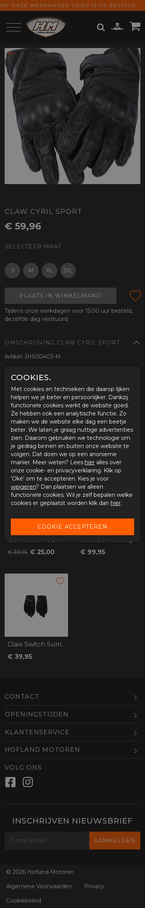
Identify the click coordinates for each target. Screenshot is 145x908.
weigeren (23, 486)
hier (90, 462)
